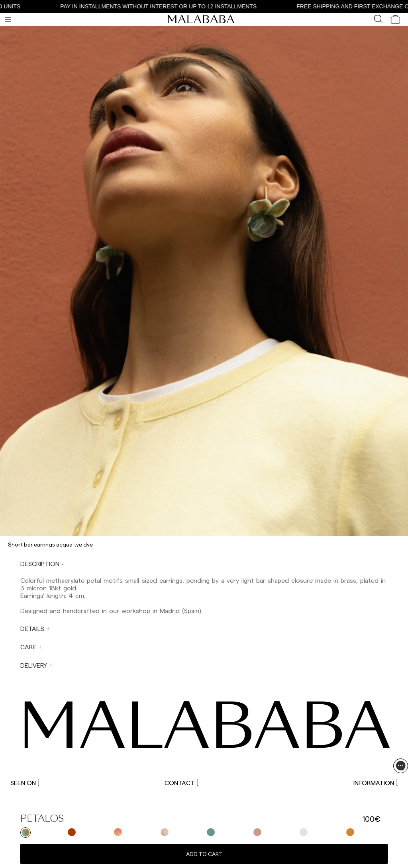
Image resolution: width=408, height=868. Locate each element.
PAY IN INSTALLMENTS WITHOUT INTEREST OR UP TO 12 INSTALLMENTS (167, 6)
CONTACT (181, 782)
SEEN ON (24, 782)
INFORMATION (375, 782)
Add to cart (204, 853)
